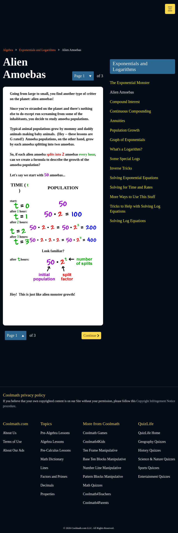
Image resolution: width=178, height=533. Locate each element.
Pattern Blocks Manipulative (103, 476)
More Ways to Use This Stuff (132, 197)
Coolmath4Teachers (97, 494)
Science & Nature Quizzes (156, 459)
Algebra (8, 50)
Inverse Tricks (121, 168)
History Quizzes (149, 450)
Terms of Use (12, 442)
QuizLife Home (149, 433)
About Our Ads (13, 450)
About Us (9, 433)
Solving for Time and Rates (131, 187)
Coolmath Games (95, 433)
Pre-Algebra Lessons (55, 433)
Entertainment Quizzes (154, 476)
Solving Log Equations (128, 221)
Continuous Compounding (130, 111)
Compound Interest (125, 102)
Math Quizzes (92, 485)
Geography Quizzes (152, 442)
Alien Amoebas (122, 92)
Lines (44, 468)
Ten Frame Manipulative (100, 450)
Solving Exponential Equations (134, 178)
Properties (48, 494)
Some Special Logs (125, 159)
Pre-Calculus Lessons (56, 450)
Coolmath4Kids (94, 442)
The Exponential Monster (129, 82)
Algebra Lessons (52, 442)
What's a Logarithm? (126, 149)
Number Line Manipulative (102, 468)
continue (89, 335)
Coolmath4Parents (96, 503)
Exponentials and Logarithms (37, 50)
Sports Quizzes (148, 468)
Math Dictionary (52, 459)
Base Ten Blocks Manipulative (104, 459)
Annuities (117, 121)
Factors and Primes (54, 476)
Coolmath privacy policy (24, 395)
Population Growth (125, 130)
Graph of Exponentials (127, 140)
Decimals (47, 485)
